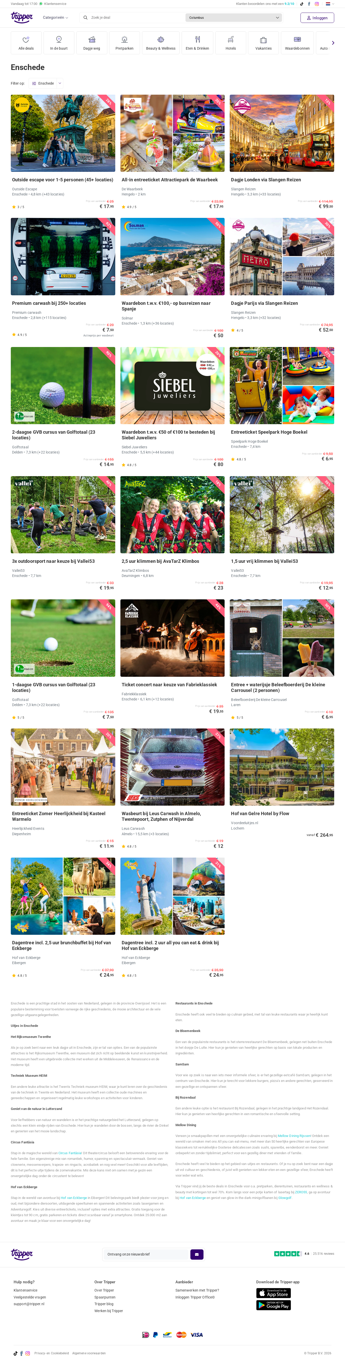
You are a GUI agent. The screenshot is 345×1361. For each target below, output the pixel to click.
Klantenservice (25, 1290)
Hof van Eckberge (74, 1198)
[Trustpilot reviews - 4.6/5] (304, 1254)
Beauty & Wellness (161, 41)
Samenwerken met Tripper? (197, 1290)
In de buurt (59, 41)
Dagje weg (91, 41)
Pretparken (125, 41)
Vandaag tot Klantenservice (38, 4)
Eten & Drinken (197, 41)
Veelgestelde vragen (30, 1297)
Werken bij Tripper (108, 1311)
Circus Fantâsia (70, 1153)
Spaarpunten (105, 1297)
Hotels (231, 41)
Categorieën (53, 17)
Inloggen (317, 18)
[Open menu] (60, 83)
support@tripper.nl (29, 1304)
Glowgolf (285, 1198)
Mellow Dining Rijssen (294, 1136)
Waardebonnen (297, 41)
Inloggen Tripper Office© (195, 1297)
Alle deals (26, 41)
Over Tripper (104, 1290)
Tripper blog (103, 1304)
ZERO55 (301, 1192)
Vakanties (263, 41)
